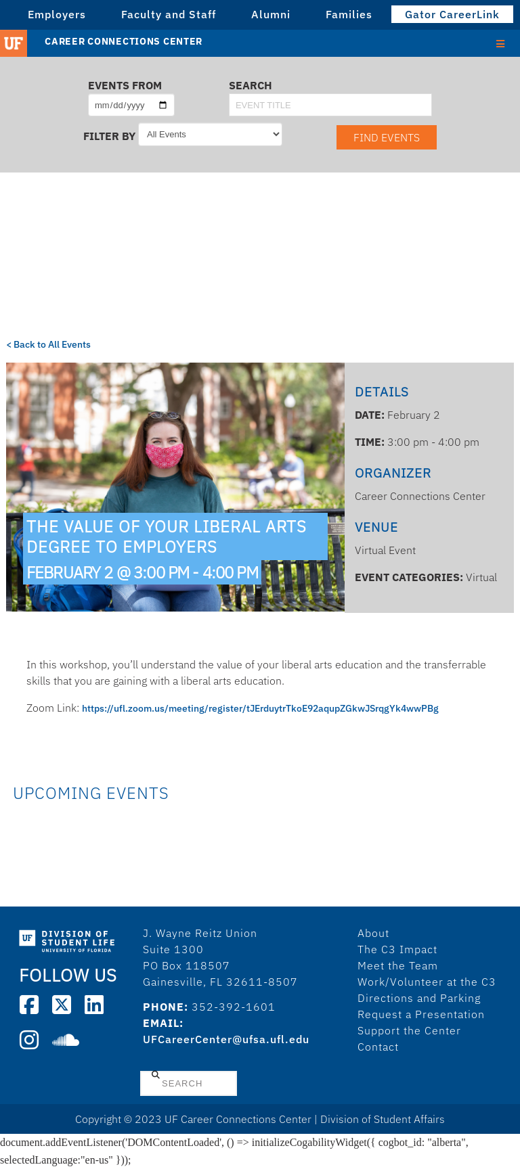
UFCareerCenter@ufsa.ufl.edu (226, 1039)
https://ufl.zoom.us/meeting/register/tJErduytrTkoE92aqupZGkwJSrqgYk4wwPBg (260, 708)
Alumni (270, 14)
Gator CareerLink (452, 14)
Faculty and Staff (168, 14)
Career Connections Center (123, 41)
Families (349, 14)
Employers (57, 14)
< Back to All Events (48, 344)
